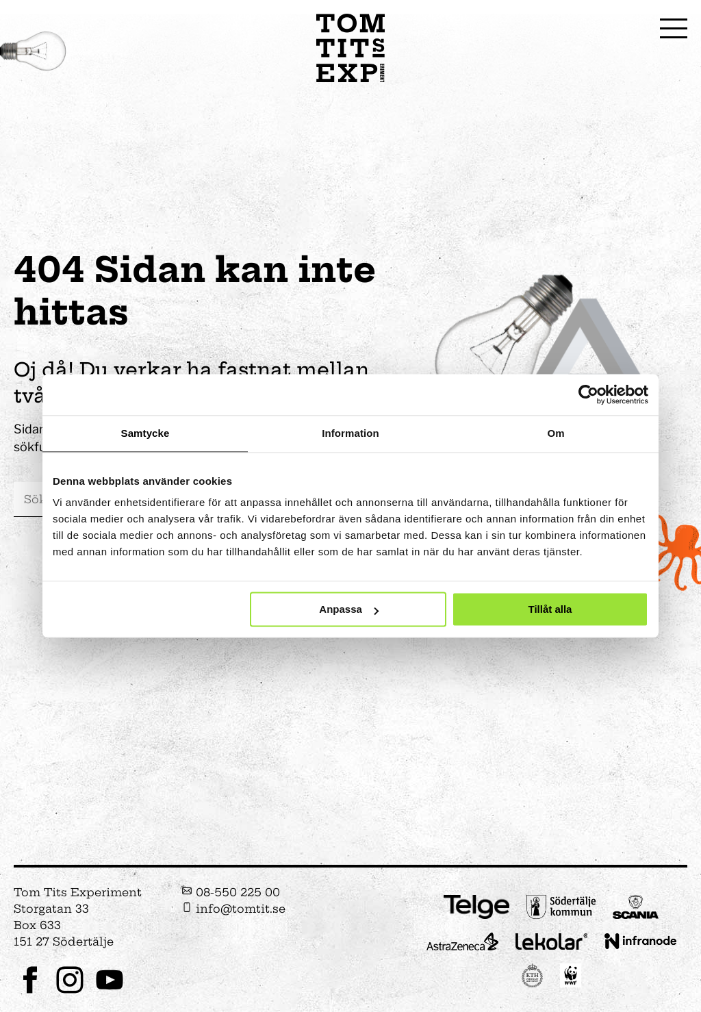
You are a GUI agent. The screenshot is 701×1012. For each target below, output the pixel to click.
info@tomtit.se (233, 908)
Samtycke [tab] (145, 433)
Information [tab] (350, 433)
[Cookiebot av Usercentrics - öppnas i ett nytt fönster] (588, 394)
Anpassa (349, 610)
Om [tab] (555, 433)
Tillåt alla (550, 610)
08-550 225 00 (230, 892)
